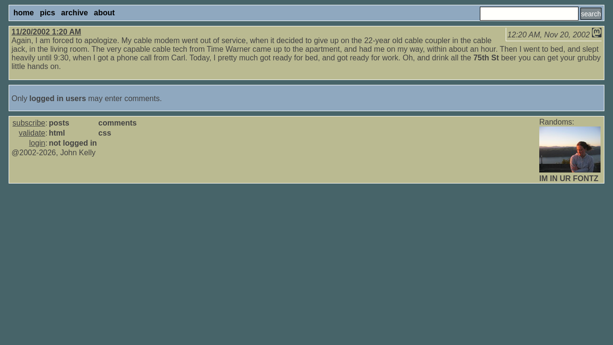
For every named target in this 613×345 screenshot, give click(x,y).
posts (59, 123)
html (57, 133)
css (104, 133)
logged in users (57, 98)
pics (47, 13)
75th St (486, 58)
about (104, 13)
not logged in (73, 143)
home (23, 13)
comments (117, 123)
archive (74, 13)
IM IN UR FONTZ (569, 178)
